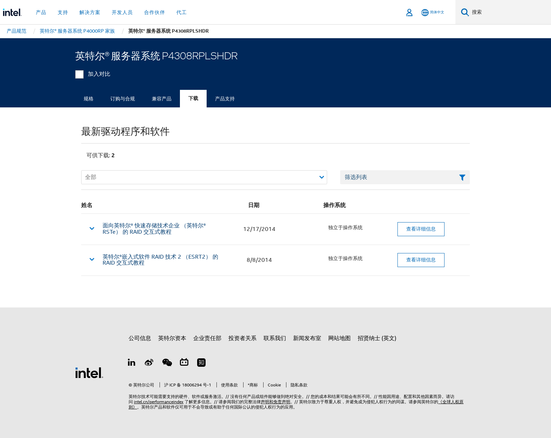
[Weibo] (149, 363)
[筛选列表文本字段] (405, 177)
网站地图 (339, 338)
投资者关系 (242, 338)
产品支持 (225, 98)
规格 (88, 98)
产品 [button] (41, 12)
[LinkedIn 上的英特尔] (132, 363)
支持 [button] (63, 12)
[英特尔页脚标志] (89, 372)
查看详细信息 (421, 229)
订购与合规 (122, 98)
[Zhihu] (201, 363)
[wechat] (167, 363)
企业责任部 (207, 338)
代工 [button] (181, 12)
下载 (193, 98)
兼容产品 (161, 98)
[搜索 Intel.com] (510, 12)
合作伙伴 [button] (154, 12)
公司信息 (140, 338)
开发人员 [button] (122, 12)
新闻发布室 (307, 338)
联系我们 (275, 338)
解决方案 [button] (90, 12)
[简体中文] (433, 12)
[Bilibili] (184, 363)
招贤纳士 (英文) (377, 338)
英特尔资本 (172, 338)
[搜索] (465, 12)
